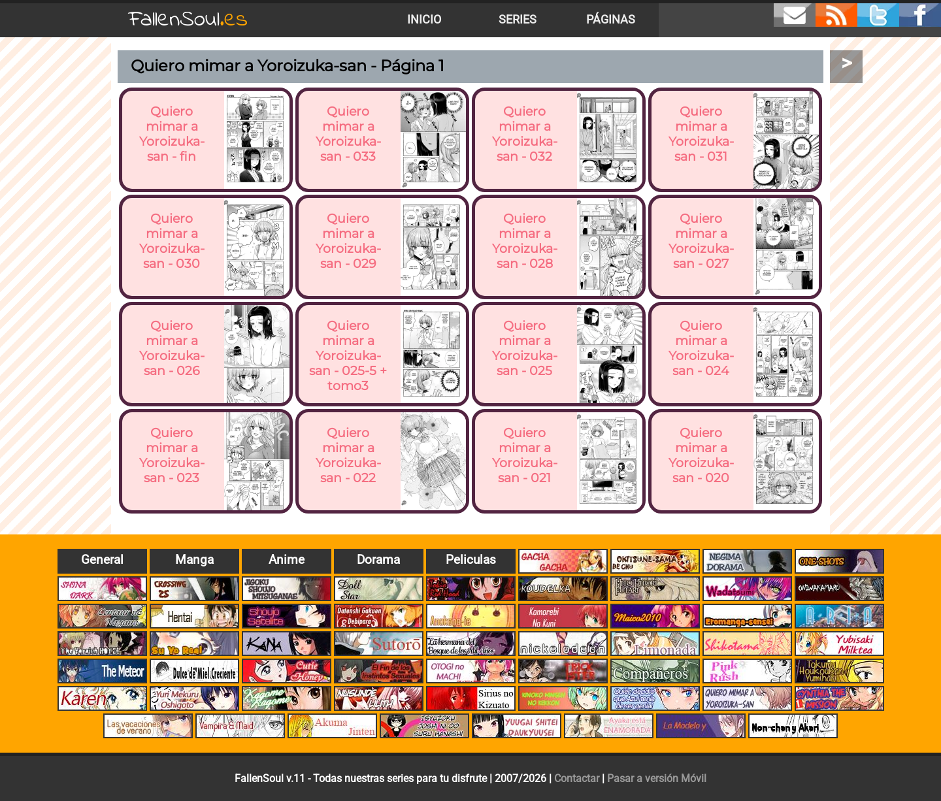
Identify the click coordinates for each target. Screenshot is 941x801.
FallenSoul (188, 20)
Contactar (576, 778)
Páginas (610, 19)
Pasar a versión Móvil (656, 778)
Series (518, 19)
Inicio (424, 19)
